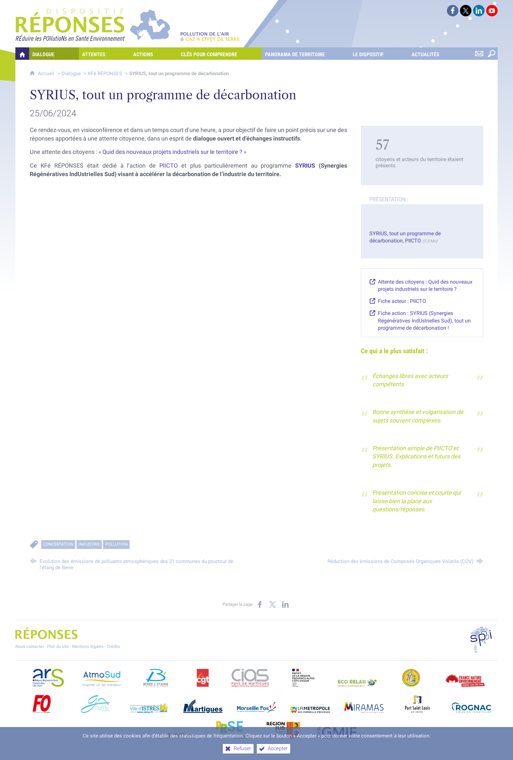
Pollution (116, 544)
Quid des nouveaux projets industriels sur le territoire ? (172, 152)
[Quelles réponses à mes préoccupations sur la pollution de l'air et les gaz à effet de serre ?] (22, 53)
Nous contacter (29, 646)
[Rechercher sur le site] (491, 53)
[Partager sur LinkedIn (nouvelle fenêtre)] (285, 604)
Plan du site (58, 646)
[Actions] (154, 53)
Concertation (58, 544)
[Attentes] (104, 53)
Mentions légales (88, 646)
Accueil (47, 73)
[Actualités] (436, 53)
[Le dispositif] (378, 53)
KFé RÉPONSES (105, 73)
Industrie (89, 544)
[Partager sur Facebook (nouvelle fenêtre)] (259, 604)
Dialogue (71, 73)
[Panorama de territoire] (305, 53)
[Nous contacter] (479, 53)
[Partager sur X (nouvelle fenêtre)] (272, 604)
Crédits (113, 646)
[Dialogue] (54, 53)
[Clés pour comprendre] (220, 53)
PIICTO (168, 165)
